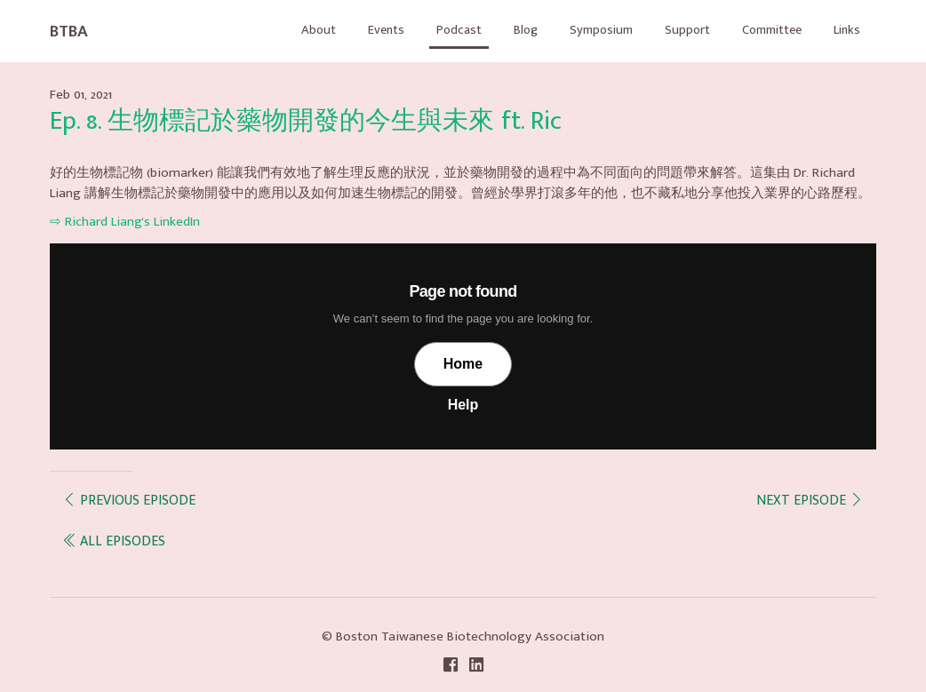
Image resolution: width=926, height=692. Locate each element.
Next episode (810, 500)
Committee (763, 30)
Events (357, 30)
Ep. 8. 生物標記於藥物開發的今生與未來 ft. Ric (306, 121)
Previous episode (129, 500)
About (286, 30)
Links (845, 30)
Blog (503, 30)
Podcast (433, 30)
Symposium (582, 30)
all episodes (113, 541)
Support (673, 30)
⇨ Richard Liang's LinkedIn (125, 222)
